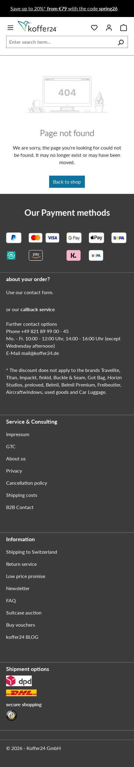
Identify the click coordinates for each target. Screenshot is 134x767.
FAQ (11, 600)
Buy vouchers (20, 625)
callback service (37, 309)
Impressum (17, 434)
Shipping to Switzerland (31, 552)
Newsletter (18, 588)
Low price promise (25, 576)
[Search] (121, 42)
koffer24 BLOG (22, 637)
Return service (21, 564)
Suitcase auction (24, 612)
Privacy (14, 470)
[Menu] (10, 26)
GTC (11, 446)
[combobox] (60, 42)
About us (16, 458)
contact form (38, 292)
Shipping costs (21, 495)
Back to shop (67, 181)
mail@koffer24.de (40, 353)
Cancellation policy (26, 483)
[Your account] (109, 26)
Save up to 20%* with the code (64, 8)
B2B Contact (20, 507)
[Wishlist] (94, 26)
